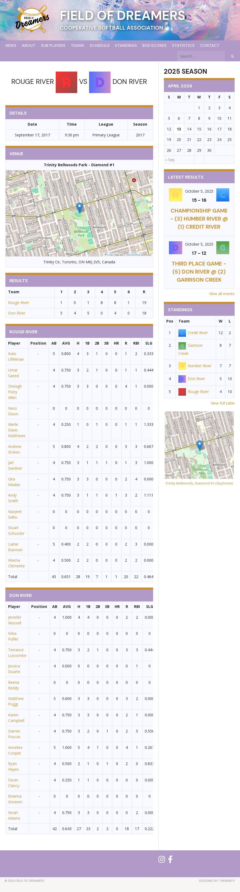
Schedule (100, 45)
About (29, 45)
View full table (223, 403)
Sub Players (53, 45)
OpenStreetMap (133, 255)
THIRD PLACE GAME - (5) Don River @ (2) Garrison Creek (199, 271)
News (10, 45)
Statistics (183, 45)
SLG (148, 343)
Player (14, 343)
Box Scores (154, 45)
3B (106, 343)
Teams (77, 45)
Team (184, 321)
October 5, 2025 (199, 191)
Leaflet (109, 255)
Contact (209, 45)
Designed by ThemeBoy (217, 881)
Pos (169, 321)
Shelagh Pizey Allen (15, 392)
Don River (16, 313)
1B (87, 343)
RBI (136, 343)
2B (97, 343)
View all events (222, 293)
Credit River (193, 332)
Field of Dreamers (122, 15)
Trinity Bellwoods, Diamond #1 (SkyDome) (199, 483)
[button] (79, 207)
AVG (66, 343)
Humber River (194, 365)
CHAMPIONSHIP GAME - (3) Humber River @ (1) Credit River (199, 218)
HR (116, 343)
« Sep (170, 159)
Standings (126, 45)
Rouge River (18, 302)
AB (54, 343)
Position (38, 343)
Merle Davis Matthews (17, 430)
